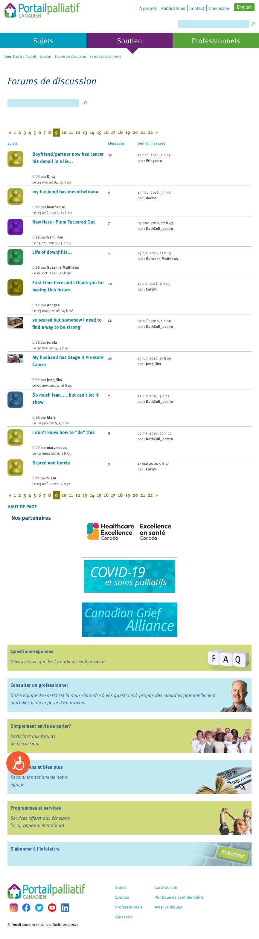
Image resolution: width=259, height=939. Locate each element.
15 (99, 132)
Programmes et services (35, 807)
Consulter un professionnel (39, 685)
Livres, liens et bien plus (36, 766)
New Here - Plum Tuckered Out (63, 221)
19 (127, 132)
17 (113, 132)
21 (142, 132)
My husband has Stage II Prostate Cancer (67, 361)
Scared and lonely (51, 462)
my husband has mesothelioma (65, 191)
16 (106, 132)
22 (150, 132)
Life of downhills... (52, 252)
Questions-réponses (31, 651)
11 (71, 132)
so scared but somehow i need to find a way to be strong (67, 323)
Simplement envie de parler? (40, 726)
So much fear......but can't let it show (65, 398)
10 (64, 132)
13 (85, 132)
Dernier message (151, 143)
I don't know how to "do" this (63, 432)
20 (135, 132)
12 (77, 132)
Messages (116, 143)
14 (92, 132)
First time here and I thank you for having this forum (68, 286)
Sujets (12, 143)
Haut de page (22, 506)
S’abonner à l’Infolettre (35, 848)
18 (120, 132)
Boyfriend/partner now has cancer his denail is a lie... (68, 157)
